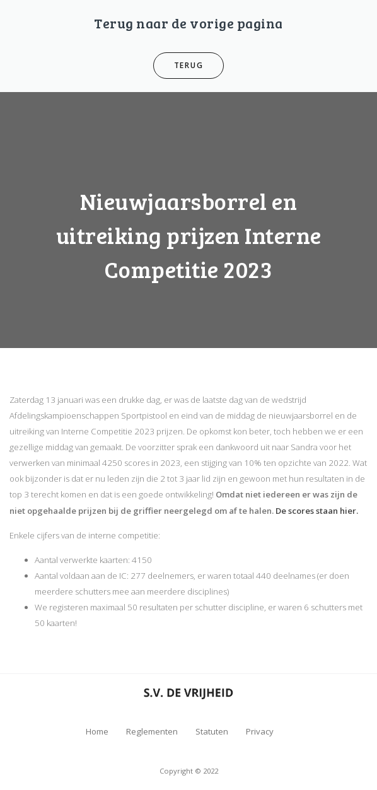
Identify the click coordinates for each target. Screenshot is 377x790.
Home (97, 731)
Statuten (211, 731)
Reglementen (152, 731)
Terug (189, 65)
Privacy (260, 731)
